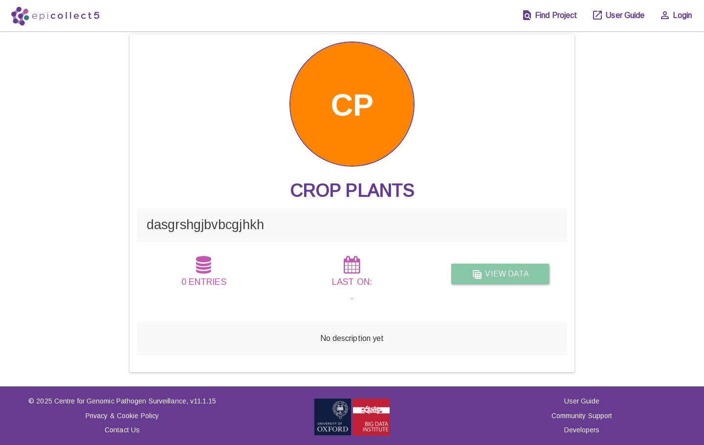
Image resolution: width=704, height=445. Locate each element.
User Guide (582, 401)
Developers (582, 430)
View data (500, 274)
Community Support (582, 416)
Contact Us (122, 430)
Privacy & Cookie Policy (122, 416)
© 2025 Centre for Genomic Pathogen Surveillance (107, 401)
